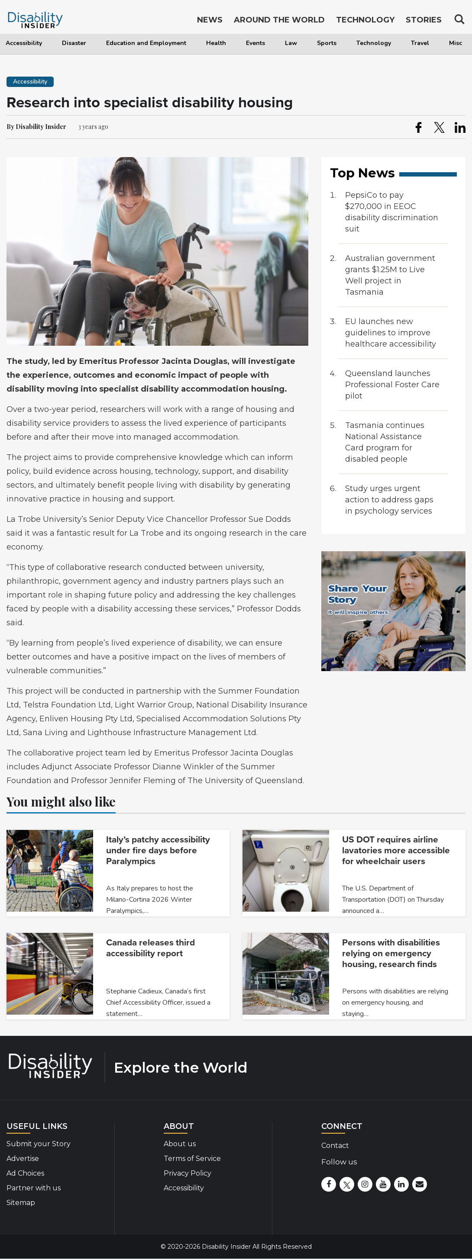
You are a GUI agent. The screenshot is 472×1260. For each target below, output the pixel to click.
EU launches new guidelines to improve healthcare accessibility (390, 333)
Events (255, 43)
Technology (373, 43)
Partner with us (33, 1188)
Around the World (279, 21)
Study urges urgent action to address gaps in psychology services (389, 500)
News (210, 21)
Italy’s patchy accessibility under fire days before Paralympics (158, 850)
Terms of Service (192, 1158)
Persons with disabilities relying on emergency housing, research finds (391, 953)
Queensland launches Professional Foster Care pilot (392, 385)
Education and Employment (146, 43)
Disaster (74, 43)
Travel (420, 43)
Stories (424, 21)
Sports (326, 43)
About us (180, 1144)
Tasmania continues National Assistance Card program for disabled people (384, 442)
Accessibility (24, 43)
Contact (335, 1145)
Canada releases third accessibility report (150, 948)
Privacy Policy (187, 1173)
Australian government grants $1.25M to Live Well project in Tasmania (390, 275)
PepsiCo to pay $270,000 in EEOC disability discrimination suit (391, 212)
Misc (455, 43)
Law (291, 43)
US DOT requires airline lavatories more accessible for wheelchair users (396, 850)
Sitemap (20, 1203)
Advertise (22, 1158)
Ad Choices (25, 1173)
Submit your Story (38, 1144)
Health (216, 43)
